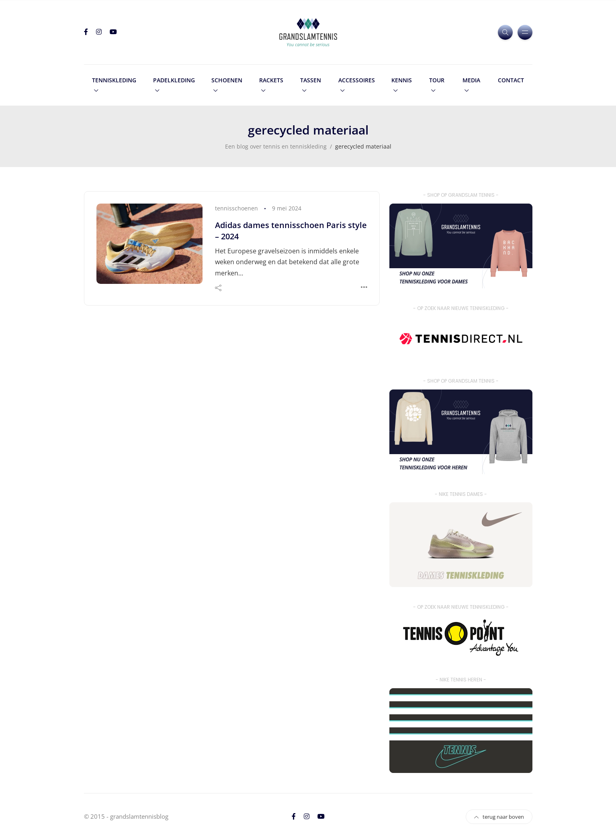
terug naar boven (499, 816)
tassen (310, 80)
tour (436, 80)
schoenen (226, 80)
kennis (401, 80)
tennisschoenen (236, 208)
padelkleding (174, 80)
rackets (271, 80)
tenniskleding (114, 80)
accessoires (356, 80)
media (471, 80)
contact (511, 80)
